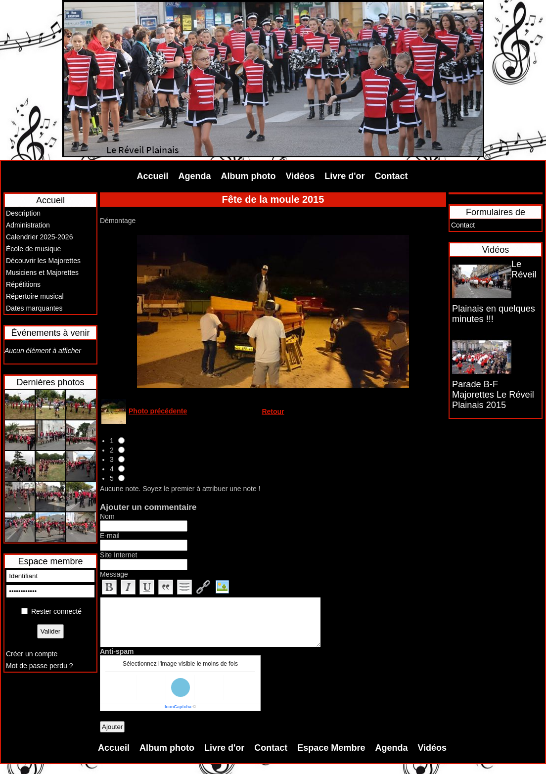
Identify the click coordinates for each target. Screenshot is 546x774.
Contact (391, 176)
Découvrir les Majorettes (43, 261)
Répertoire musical (35, 296)
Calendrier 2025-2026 (39, 237)
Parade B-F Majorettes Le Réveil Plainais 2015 (493, 394)
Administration (28, 225)
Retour (273, 411)
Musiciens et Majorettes (42, 272)
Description (23, 213)
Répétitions (23, 284)
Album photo (248, 176)
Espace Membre (331, 748)
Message (114, 574)
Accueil (153, 176)
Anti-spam (117, 651)
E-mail (110, 536)
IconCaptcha (178, 706)
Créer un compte (31, 654)
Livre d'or (344, 176)
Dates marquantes (34, 308)
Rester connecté (56, 611)
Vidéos (300, 176)
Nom (107, 516)
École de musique (33, 249)
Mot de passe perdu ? (39, 666)
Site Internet (118, 555)
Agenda (195, 176)
